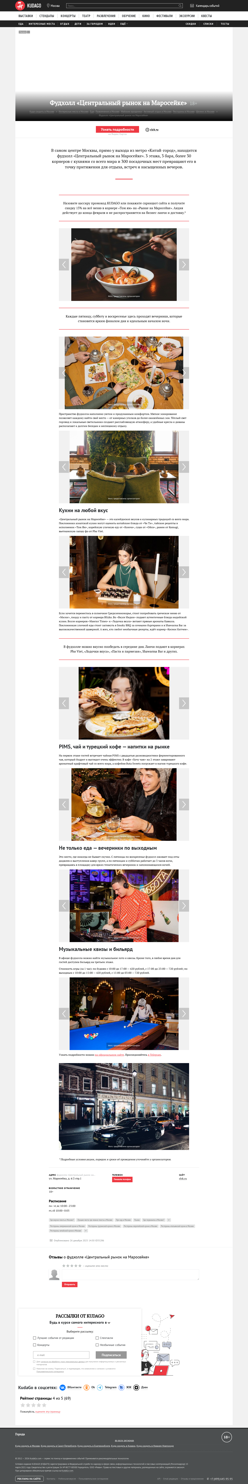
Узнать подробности (117, 129)
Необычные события (112, 1345)
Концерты (43, 1345)
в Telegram (154, 1054)
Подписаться (111, 1355)
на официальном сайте (109, 1054)
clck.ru (183, 1178)
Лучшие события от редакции (55, 1338)
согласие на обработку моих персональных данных (63, 1361)
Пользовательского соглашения (50, 1371)
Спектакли (106, 1338)
